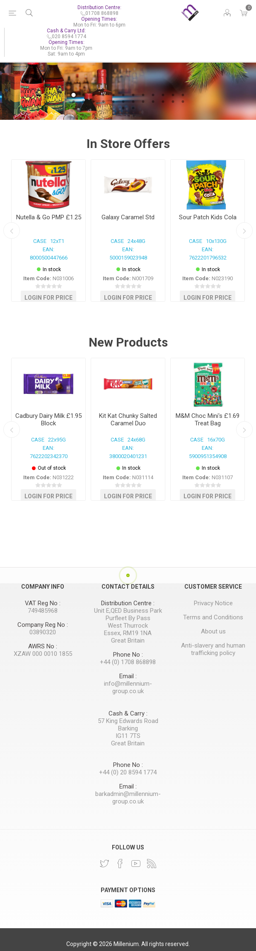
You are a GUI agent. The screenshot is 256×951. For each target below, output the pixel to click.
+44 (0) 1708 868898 (128, 662)
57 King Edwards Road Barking (128, 724)
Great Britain (128, 640)
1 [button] (73, 95)
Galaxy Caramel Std (128, 217)
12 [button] (182, 95)
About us (213, 631)
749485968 (43, 610)
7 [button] (133, 95)
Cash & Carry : (128, 713)
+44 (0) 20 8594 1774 (128, 772)
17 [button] (113, 101)
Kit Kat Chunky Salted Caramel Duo (128, 419)
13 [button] (73, 101)
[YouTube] (135, 863)
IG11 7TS (128, 736)
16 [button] (103, 101)
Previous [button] (11, 230)
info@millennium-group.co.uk (128, 687)
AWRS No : (42, 646)
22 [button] (162, 101)
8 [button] (143, 95)
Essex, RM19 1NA (128, 633)
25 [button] (123, 108)
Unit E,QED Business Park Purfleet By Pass (128, 614)
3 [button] (93, 95)
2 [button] (83, 95)
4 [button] (103, 95)
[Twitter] (104, 863)
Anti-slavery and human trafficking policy (213, 649)
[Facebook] (120, 863)
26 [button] (133, 108)
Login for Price (48, 297)
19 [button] (133, 101)
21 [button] (153, 101)
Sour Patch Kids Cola (208, 217)
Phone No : (128, 654)
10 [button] (162, 95)
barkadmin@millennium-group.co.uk (128, 797)
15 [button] (93, 101)
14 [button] (83, 101)
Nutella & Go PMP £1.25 (48, 217)
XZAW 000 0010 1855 (43, 653)
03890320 (42, 632)
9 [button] (153, 95)
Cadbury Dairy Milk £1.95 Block (48, 419)
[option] (128, 90)
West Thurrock (128, 625)
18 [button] (123, 101)
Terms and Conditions (213, 617)
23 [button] (172, 101)
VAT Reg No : (42, 603)
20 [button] (143, 101)
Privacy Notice (213, 603)
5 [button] (113, 95)
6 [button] (123, 95)
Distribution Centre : (128, 603)
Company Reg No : (42, 624)
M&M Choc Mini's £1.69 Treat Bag (207, 419)
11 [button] (172, 95)
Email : (128, 676)
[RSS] (151, 863)
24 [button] (182, 101)
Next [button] (244, 230)
